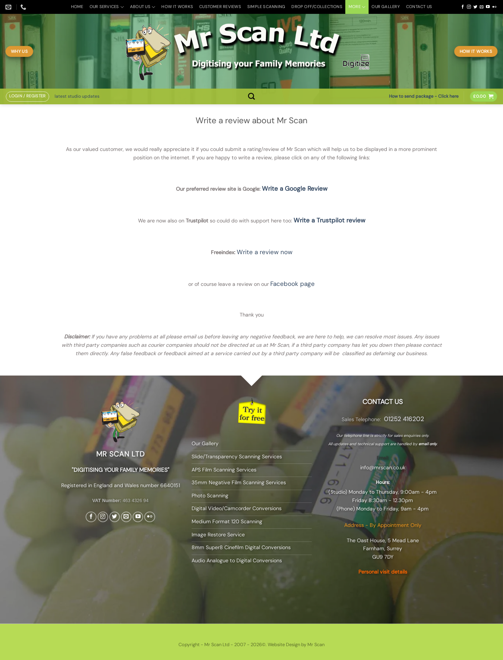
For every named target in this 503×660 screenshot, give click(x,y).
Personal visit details (382, 571)
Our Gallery (386, 6)
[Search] (251, 96)
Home (77, 6)
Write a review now (264, 252)
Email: (383, 458)
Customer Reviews (220, 6)
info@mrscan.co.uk (382, 467)
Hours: (383, 482)
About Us (142, 7)
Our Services (107, 7)
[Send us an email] (482, 7)
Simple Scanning (266, 6)
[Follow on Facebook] (463, 7)
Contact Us (419, 6)
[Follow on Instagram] (469, 7)
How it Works (177, 6)
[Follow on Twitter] (475, 7)
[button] (27, 97)
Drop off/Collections (316, 6)
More (357, 7)
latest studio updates (77, 96)
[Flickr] (494, 7)
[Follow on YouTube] (488, 7)
